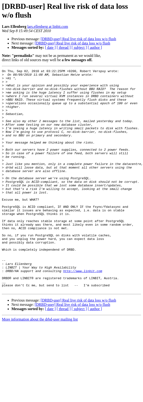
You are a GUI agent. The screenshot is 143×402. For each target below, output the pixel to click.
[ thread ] (64, 47)
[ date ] (50, 47)
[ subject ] (79, 47)
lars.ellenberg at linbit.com (47, 27)
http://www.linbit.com (82, 311)
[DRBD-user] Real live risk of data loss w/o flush (78, 39)
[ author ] (95, 47)
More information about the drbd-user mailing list (40, 364)
